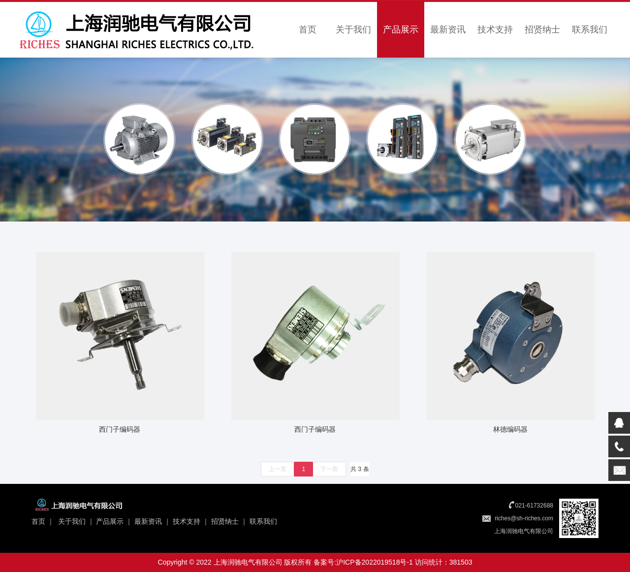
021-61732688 (534, 505)
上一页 (277, 469)
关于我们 (353, 29)
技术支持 (495, 29)
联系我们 (589, 29)
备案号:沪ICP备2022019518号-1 (363, 562)
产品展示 (400, 29)
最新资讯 (448, 29)
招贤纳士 (542, 29)
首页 (307, 29)
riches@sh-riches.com (524, 518)
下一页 (329, 469)
